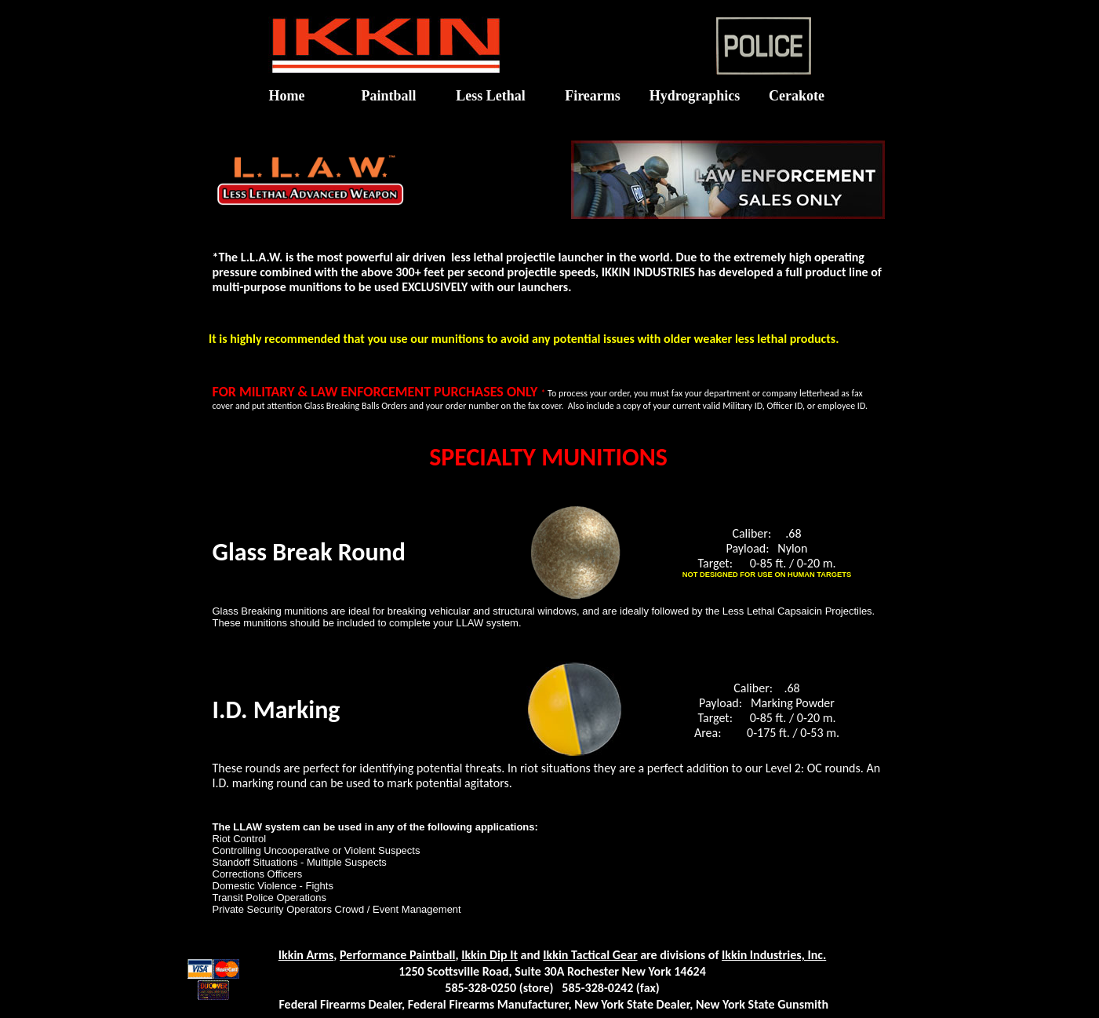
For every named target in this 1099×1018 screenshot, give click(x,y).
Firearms (592, 96)
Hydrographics (695, 96)
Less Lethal (491, 96)
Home (287, 96)
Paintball (388, 96)
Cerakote (796, 96)
